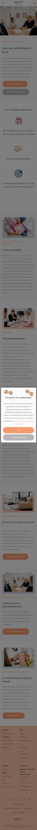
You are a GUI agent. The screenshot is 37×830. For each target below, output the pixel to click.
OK (18, 430)
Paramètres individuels (18, 437)
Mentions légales (20, 421)
